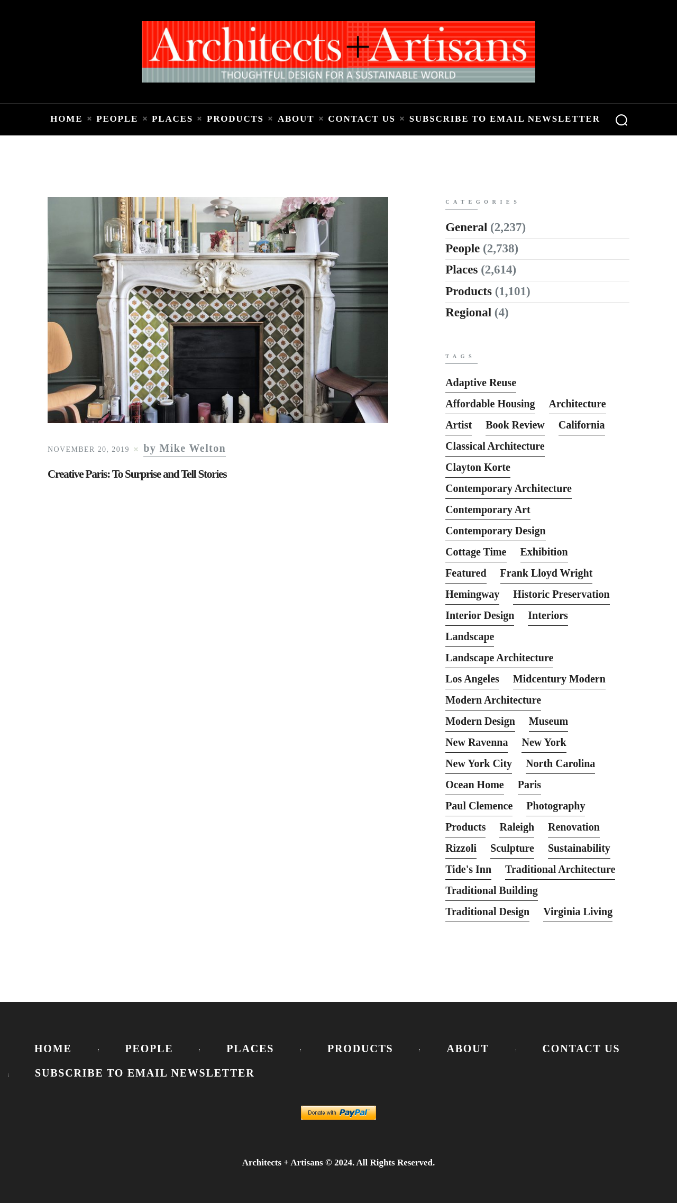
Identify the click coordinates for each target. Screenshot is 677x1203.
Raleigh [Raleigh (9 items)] (516, 827)
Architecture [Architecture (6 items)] (577, 403)
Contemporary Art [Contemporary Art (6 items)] (487, 509)
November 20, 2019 (89, 449)
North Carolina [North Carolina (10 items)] (560, 763)
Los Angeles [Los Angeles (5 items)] (472, 679)
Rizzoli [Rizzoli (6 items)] (461, 848)
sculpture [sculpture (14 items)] (512, 848)
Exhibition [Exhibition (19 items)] (544, 552)
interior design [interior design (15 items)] (479, 615)
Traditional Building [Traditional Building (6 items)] (491, 890)
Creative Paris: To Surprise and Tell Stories (137, 474)
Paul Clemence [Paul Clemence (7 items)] (479, 806)
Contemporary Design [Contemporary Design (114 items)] (495, 530)
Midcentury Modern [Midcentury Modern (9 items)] (559, 679)
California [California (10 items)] (582, 425)
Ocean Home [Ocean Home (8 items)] (474, 784)
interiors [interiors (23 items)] (548, 615)
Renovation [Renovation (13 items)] (574, 827)
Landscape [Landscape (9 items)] (469, 636)
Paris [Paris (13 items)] (529, 784)
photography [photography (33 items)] (555, 806)
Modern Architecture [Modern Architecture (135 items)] (493, 700)
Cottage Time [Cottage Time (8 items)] (475, 552)
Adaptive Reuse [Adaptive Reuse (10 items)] (480, 382)
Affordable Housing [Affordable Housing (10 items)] (490, 403)
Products (468, 291)
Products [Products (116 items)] (465, 827)
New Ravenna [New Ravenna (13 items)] (476, 742)
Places (461, 269)
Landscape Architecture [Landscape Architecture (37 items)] (499, 657)
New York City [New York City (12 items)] (478, 763)
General (466, 227)
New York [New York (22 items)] (544, 742)
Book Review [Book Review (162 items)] (515, 425)
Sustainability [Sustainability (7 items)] (579, 848)
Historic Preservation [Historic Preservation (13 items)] (561, 594)
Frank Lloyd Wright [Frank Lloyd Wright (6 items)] (546, 573)
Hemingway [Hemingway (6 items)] (472, 594)
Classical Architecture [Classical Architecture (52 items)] (495, 446)
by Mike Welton (184, 448)
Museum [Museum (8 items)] (548, 721)
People (462, 248)
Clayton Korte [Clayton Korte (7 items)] (477, 467)
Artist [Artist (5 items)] (458, 425)
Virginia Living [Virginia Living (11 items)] (577, 911)
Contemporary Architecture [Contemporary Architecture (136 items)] (508, 488)
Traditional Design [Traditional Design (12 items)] (487, 911)
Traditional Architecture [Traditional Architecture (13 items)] (560, 869)
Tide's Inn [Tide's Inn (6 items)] (468, 869)
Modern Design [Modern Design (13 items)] (480, 721)
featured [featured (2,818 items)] (465, 573)
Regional (468, 312)
